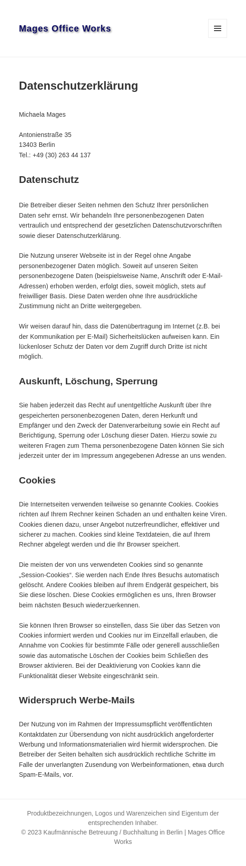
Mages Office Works (65, 28)
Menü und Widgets (218, 37)
